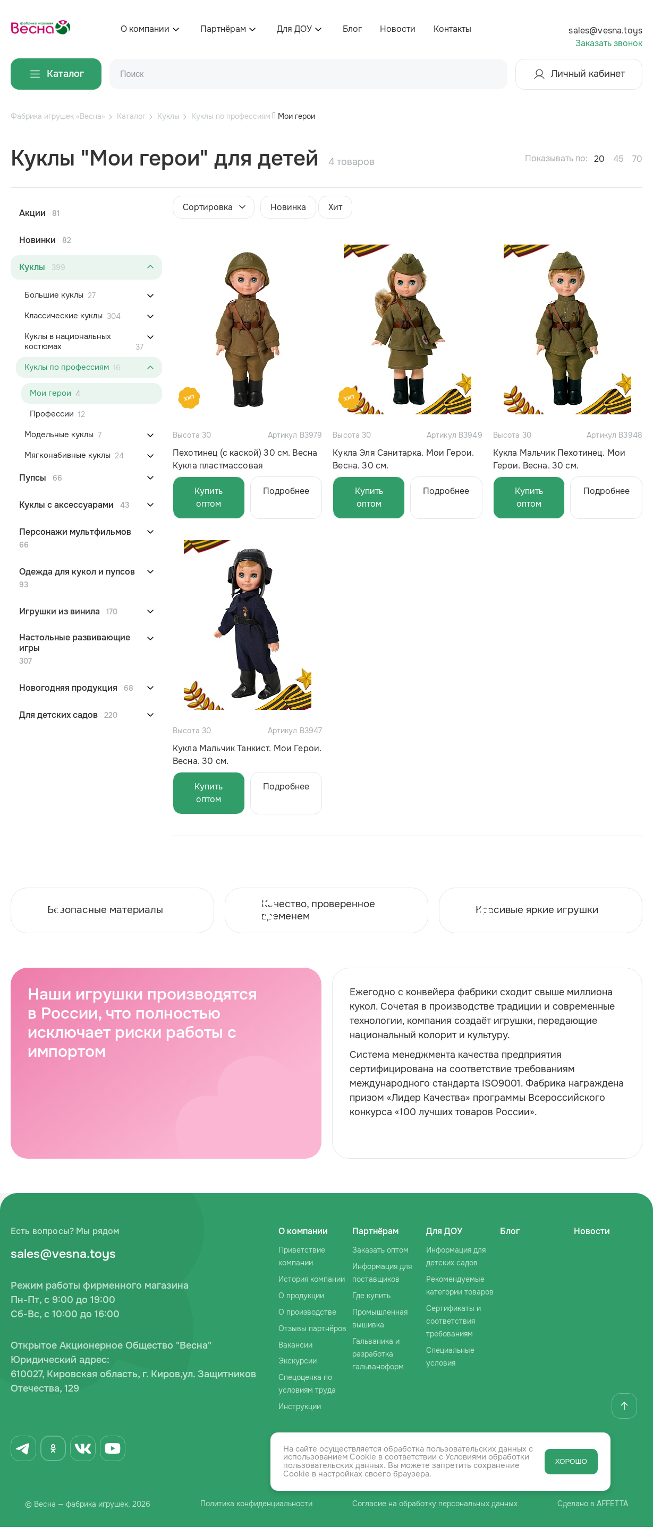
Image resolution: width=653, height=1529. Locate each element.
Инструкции (299, 1408)
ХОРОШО (571, 1462)
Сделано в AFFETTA (595, 1506)
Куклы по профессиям (66, 367)
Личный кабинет (579, 74)
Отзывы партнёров (312, 1330)
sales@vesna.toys (605, 30)
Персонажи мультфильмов (75, 532)
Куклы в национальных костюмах (67, 342)
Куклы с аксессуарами (66, 505)
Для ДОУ (294, 28)
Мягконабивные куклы (67, 455)
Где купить (371, 1297)
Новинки (37, 240)
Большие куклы (53, 295)
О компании (145, 28)
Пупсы (32, 478)
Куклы (32, 267)
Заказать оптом (380, 1252)
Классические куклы (63, 316)
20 (599, 158)
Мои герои (50, 393)
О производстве (307, 1313)
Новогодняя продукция (68, 688)
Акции (32, 213)
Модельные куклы (59, 435)
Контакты (452, 28)
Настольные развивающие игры (74, 643)
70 (637, 158)
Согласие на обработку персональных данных (432, 1506)
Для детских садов (58, 715)
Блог (352, 28)
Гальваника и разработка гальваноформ (378, 1355)
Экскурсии (297, 1363)
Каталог (56, 74)
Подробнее (286, 491)
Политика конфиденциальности (249, 1506)
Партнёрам (223, 28)
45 (618, 158)
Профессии (52, 414)
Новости (397, 28)
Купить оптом (208, 497)
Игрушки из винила (59, 611)
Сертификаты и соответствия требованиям (453, 1322)
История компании (311, 1280)
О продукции (301, 1297)
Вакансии (295, 1346)
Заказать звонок (608, 43)
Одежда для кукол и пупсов (77, 572)
